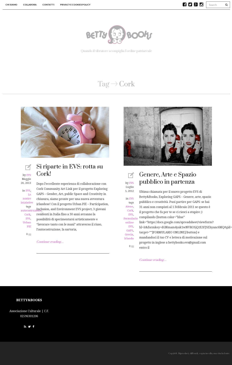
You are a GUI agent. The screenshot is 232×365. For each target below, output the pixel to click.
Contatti (48, 4)
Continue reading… (49, 242)
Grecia (129, 234)
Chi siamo (11, 4)
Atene (129, 206)
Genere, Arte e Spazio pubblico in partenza (167, 178)
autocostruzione (31, 210)
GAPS (129, 230)
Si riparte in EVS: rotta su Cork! (69, 170)
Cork (27, 214)
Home (92, 68)
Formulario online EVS (131, 222)
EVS (28, 175)
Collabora (30, 4)
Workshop (137, 68)
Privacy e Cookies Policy (75, 4)
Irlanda (129, 238)
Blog (112, 68)
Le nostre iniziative (27, 198)
